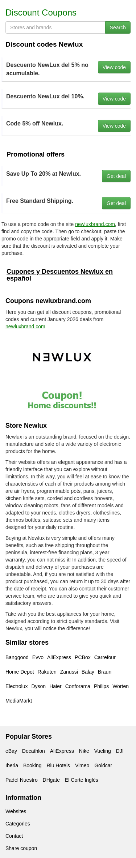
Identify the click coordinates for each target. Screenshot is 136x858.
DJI (120, 751)
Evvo (38, 657)
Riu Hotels (58, 765)
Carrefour (105, 657)
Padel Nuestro (21, 780)
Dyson (38, 686)
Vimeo (82, 765)
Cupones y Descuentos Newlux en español (60, 275)
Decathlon (33, 751)
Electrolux (16, 686)
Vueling (102, 751)
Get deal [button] (116, 176)
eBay (11, 751)
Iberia (11, 765)
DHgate (51, 780)
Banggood (17, 657)
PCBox (83, 657)
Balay (88, 672)
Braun (104, 672)
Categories (17, 824)
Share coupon (21, 848)
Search (118, 27)
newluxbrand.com (95, 224)
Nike (84, 751)
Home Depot (19, 672)
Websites (15, 811)
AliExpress (59, 657)
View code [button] (114, 67)
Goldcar (103, 765)
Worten (120, 686)
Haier (55, 686)
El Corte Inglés (81, 780)
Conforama (77, 686)
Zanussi (69, 672)
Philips (101, 686)
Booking (32, 765)
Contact (14, 836)
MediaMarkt (18, 701)
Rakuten (47, 672)
